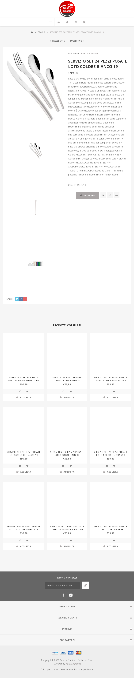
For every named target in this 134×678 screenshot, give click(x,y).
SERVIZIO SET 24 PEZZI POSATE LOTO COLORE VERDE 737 (110, 528)
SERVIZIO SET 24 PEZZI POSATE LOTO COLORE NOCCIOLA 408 (67, 528)
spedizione (87, 669)
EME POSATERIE (89, 53)
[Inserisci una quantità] (71, 195)
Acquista (89, 195)
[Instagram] (70, 595)
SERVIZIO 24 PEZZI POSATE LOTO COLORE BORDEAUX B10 (23, 379)
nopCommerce (73, 663)
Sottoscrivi (85, 585)
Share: (10, 298)
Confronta (110, 195)
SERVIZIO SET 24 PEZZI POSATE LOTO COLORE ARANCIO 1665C (110, 379)
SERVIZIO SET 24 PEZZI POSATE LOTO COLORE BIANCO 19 (23, 453)
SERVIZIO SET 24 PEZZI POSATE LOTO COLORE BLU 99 (67, 453)
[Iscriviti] (62, 585)
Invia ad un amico (116, 195)
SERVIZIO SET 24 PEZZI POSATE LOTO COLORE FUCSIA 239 (110, 453)
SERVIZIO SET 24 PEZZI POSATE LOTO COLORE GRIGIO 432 (23, 528)
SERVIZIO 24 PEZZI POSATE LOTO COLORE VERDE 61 (66, 379)
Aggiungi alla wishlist (103, 195)
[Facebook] (63, 595)
